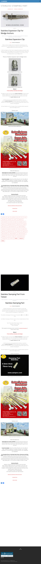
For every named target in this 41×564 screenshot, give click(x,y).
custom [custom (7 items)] (25, 217)
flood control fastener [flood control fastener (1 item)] (5, 221)
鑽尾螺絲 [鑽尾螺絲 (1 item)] (3, 240)
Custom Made (10, 299)
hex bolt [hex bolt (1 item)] (11, 221)
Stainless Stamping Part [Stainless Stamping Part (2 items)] (13, 233)
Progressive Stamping (19, 299)
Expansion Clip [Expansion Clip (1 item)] (20, 219)
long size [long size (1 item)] (15, 221)
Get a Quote (15, 211)
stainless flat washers (23, 328)
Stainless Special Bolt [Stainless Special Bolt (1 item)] (5, 233)
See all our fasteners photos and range (15, 205)
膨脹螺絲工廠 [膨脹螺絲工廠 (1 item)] (21, 238)
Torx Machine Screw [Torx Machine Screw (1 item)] (4, 238)
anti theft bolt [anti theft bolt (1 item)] (13, 217)
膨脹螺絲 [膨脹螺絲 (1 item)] (16, 238)
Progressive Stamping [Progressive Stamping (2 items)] (21, 226)
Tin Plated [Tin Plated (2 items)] (13, 236)
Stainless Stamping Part (18, 36)
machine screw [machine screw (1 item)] (4, 224)
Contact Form (14, 208)
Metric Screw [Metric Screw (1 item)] (19, 224)
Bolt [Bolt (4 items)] (17, 217)
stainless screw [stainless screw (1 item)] (25, 231)
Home (10, 42)
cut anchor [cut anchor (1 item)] (14, 219)
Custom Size (14, 299)
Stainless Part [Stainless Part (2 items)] (18, 231)
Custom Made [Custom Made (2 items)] (4, 219)
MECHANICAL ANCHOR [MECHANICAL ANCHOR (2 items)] (11, 224)
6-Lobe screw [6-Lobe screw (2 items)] (3, 217)
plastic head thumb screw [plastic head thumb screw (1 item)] (12, 226)
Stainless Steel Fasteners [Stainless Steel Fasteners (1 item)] (22, 233)
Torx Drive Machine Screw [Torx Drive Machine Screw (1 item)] (20, 236)
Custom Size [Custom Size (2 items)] (9, 219)
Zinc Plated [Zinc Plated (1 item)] (11, 238)
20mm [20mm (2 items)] (8, 217)
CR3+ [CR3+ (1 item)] (21, 217)
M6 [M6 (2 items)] (24, 221)
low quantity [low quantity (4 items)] (20, 221)
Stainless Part (12, 36)
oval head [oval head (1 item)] (24, 224)
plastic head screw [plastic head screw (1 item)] (4, 226)
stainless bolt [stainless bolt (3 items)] (3, 231)
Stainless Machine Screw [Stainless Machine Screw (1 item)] (10, 231)
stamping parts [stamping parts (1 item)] (4, 236)
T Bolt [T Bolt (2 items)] (9, 236)
